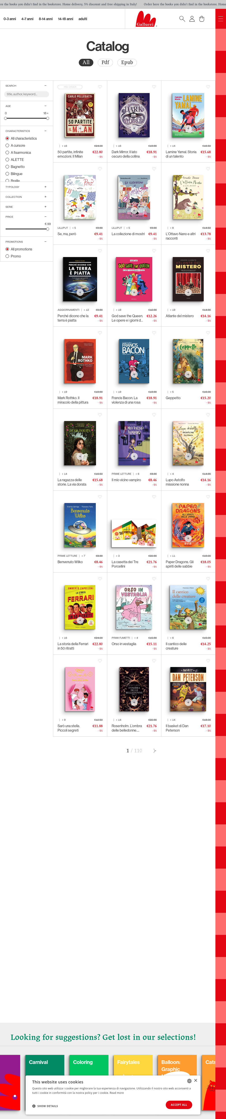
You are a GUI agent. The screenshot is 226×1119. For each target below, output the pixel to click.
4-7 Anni (27, 19)
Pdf (105, 62)
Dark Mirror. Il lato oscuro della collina (126, 154)
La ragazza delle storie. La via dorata (72, 482)
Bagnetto (18, 166)
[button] (45, 1106)
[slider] (5, 118)
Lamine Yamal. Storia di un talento (181, 154)
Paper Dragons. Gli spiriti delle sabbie (180, 564)
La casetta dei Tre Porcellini (125, 564)
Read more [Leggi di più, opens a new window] (117, 1093)
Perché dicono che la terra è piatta (73, 318)
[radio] (86, 62)
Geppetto (173, 398)
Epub (127, 62)
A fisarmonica (21, 152)
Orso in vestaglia (124, 644)
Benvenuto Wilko (70, 562)
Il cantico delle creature (176, 646)
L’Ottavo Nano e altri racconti (181, 236)
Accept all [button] (179, 1105)
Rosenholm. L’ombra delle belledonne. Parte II (127, 728)
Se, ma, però (67, 234)
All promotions (21, 249)
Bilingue (17, 174)
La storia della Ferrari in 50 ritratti (73, 646)
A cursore (18, 145)
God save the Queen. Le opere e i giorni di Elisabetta (127, 318)
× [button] (195, 1080)
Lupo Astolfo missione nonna (177, 482)
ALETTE (17, 159)
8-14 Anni (46, 19)
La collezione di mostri (128, 234)
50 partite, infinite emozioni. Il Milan (70, 154)
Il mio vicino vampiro (126, 480)
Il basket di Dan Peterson (177, 728)
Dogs (12, 1062)
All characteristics (24, 138)
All (86, 62)
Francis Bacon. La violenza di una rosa (126, 400)
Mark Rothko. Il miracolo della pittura (73, 400)
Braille (15, 181)
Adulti (83, 19)
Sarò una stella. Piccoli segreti (69, 728)
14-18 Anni (65, 19)
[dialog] (113, 1095)
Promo (16, 256)
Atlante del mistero (180, 316)
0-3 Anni (10, 19)
